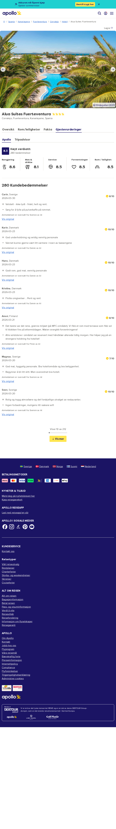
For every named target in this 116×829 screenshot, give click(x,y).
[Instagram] (12, 527)
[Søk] (99, 13)
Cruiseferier (8, 582)
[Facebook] (5, 527)
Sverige (26, 466)
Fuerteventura (40, 21)
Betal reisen (8, 603)
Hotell (65, 21)
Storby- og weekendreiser (16, 575)
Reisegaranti (8, 625)
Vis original (8, 219)
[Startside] (11, 13)
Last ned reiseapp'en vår (15, 512)
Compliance (8, 667)
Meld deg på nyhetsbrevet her (18, 495)
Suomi (72, 466)
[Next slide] (112, 69)
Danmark (42, 466)
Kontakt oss (8, 551)
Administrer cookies (13, 678)
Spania (11, 21)
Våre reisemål (9, 652)
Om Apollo (8, 638)
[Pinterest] (25, 527)
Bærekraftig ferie (11, 656)
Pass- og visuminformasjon (16, 606)
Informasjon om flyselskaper (17, 621)
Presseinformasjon (12, 660)
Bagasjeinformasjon (12, 599)
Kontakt (6, 641)
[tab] (9, 130)
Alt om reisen (9, 595)
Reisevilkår (8, 614)
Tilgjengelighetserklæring (16, 674)
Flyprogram (8, 649)
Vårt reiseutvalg (10, 564)
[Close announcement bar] (98, 4)
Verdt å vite (8, 610)
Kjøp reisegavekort (12, 499)
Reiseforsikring (10, 617)
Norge (58, 466)
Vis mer (58, 438)
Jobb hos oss (9, 645)
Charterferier (9, 571)
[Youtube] (32, 527)
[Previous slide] (3, 69)
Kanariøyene (24, 21)
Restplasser (8, 567)
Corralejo (54, 21)
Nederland (88, 466)
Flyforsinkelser (10, 671)
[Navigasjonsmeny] (112, 13)
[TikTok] (18, 527)
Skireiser (6, 578)
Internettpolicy (10, 663)
